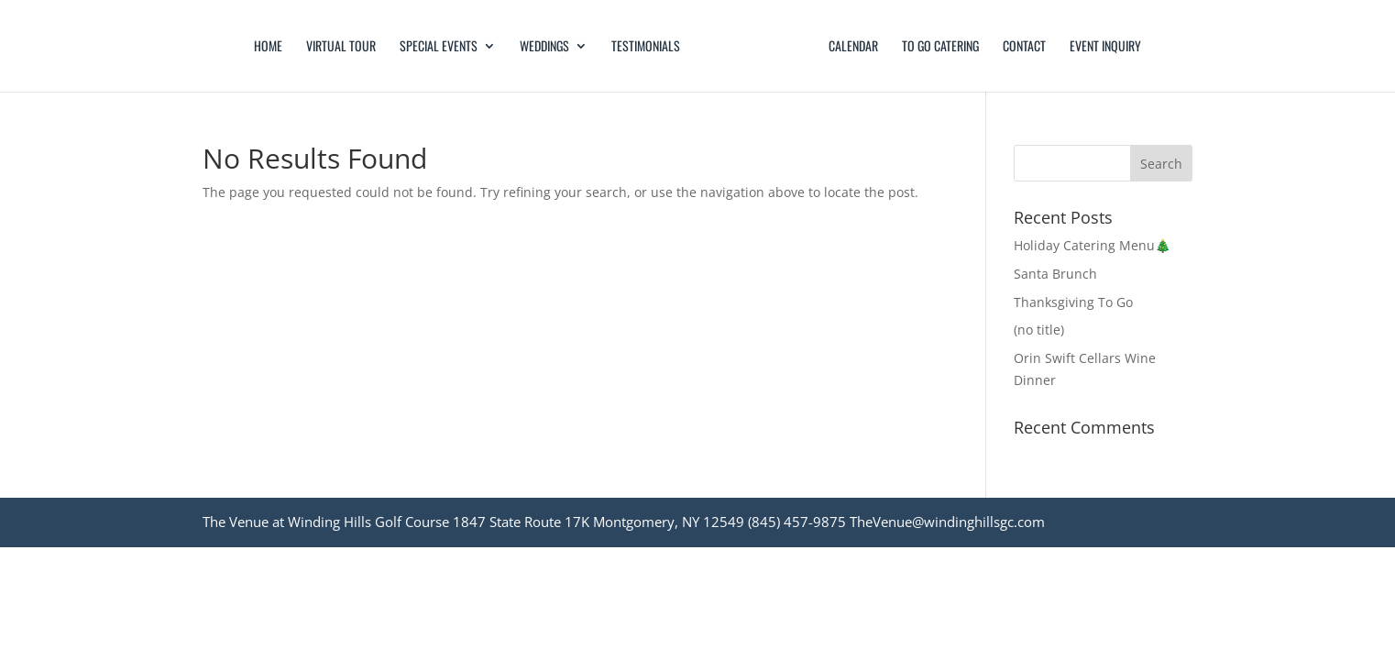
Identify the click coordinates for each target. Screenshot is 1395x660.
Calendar (853, 47)
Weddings (544, 47)
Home (268, 47)
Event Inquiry (1105, 47)
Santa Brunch (1055, 273)
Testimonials (645, 47)
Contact (1024, 47)
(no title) (1039, 329)
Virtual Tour (341, 47)
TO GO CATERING (940, 47)
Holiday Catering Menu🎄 (1092, 245)
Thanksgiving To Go (1073, 302)
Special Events (439, 47)
